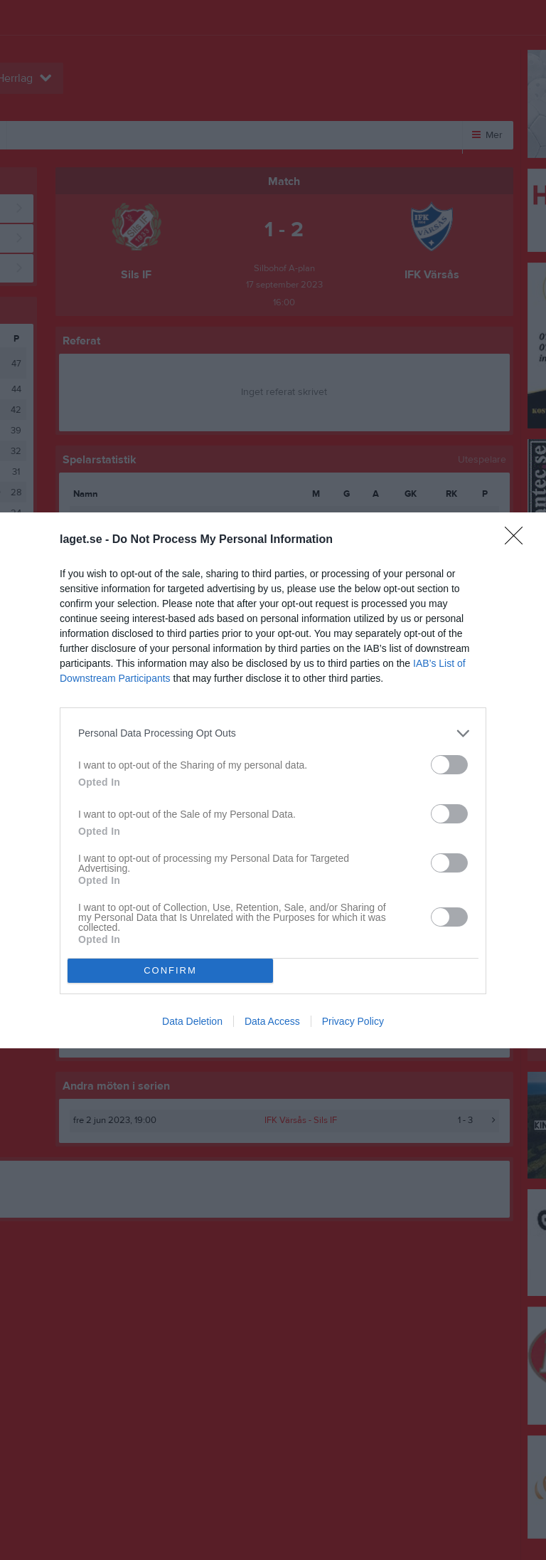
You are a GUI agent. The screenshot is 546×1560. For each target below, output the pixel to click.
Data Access (272, 1021)
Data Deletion (192, 1021)
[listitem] (273, 733)
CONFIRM (170, 970)
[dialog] (273, 780)
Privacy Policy (353, 1021)
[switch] (449, 764)
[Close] (518, 540)
